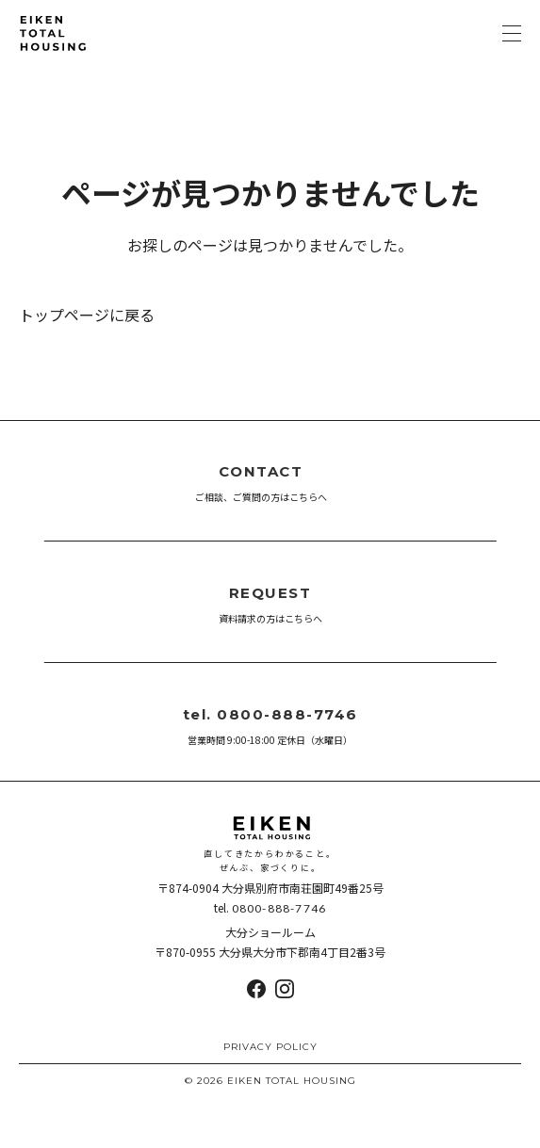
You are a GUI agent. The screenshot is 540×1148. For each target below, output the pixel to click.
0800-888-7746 (279, 908)
